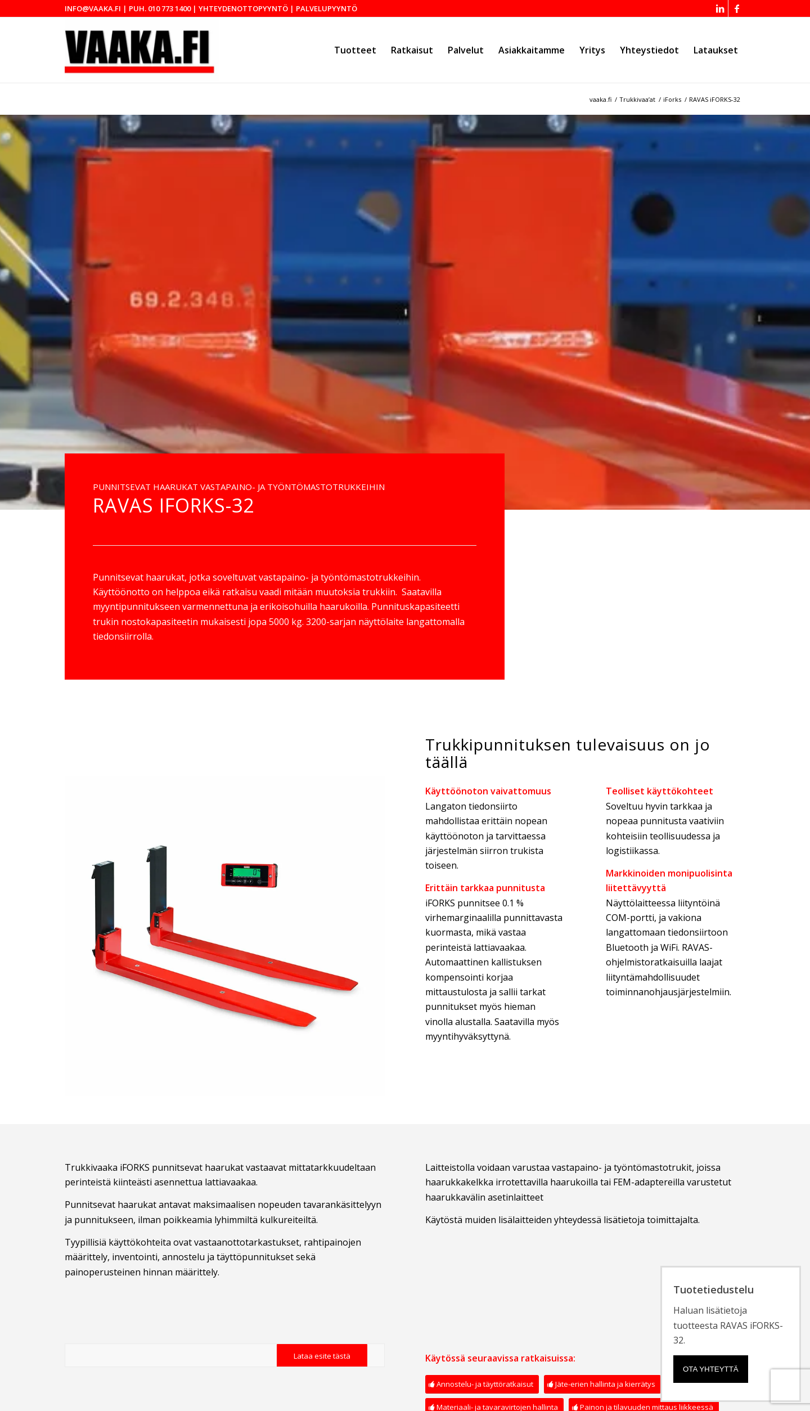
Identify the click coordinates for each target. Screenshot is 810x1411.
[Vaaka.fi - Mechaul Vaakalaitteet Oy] (142, 50)
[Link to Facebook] (736, 8)
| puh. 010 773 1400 (157, 8)
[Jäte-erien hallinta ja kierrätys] (602, 1384)
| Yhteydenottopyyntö (240, 8)
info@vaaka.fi (93, 8)
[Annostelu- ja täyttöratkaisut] (482, 1384)
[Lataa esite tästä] (322, 1356)
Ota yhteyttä (711, 1369)
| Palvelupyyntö (323, 8)
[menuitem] (355, 50)
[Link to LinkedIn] (720, 8)
